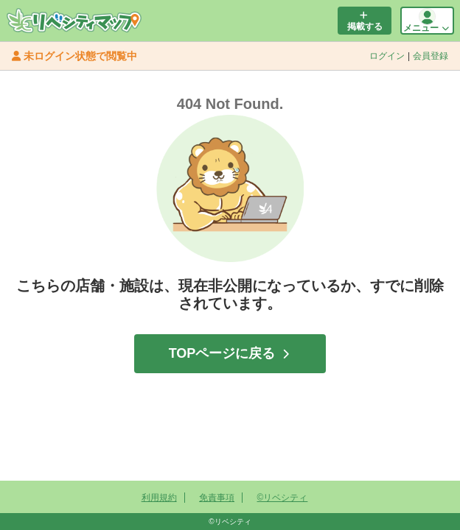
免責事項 (216, 497)
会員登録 (430, 56)
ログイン (387, 56)
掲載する (363, 21)
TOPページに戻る (229, 353)
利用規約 (159, 497)
